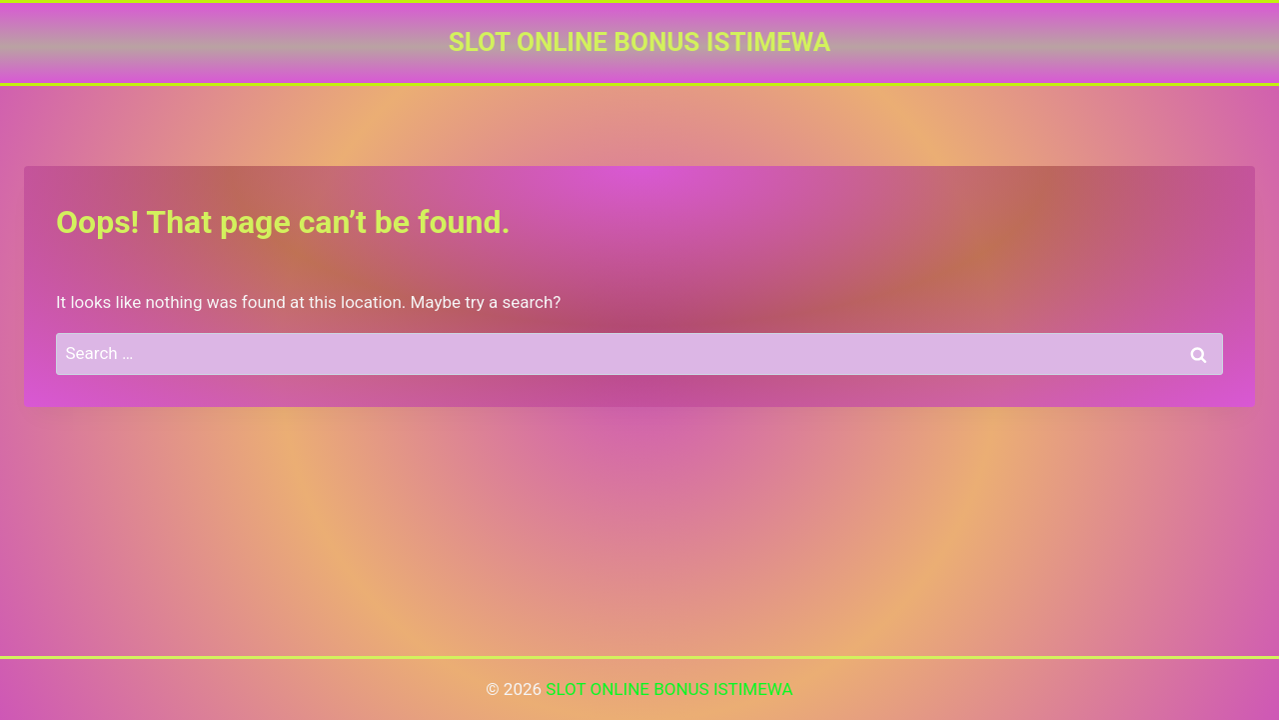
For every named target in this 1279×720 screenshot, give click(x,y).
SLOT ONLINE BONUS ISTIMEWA (669, 689)
